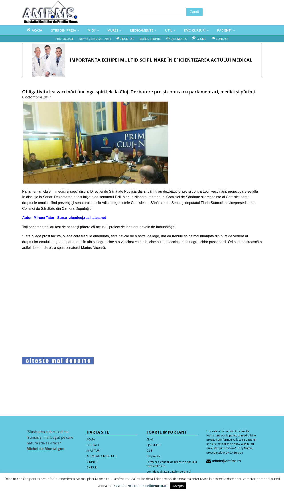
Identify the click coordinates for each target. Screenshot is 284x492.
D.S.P (149, 450)
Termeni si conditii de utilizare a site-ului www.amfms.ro (171, 464)
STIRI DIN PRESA (63, 30)
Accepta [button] (178, 486)
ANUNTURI (93, 450)
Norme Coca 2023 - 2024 (95, 39)
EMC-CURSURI (194, 30)
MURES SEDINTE (150, 39)
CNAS (149, 439)
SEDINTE (92, 462)
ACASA (91, 439)
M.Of (92, 30)
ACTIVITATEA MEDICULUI (102, 456)
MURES (112, 30)
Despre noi (153, 456)
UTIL (168, 30)
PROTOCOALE (64, 39)
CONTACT (93, 445)
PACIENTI (224, 30)
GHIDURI (92, 467)
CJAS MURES (153, 445)
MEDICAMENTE (141, 30)
